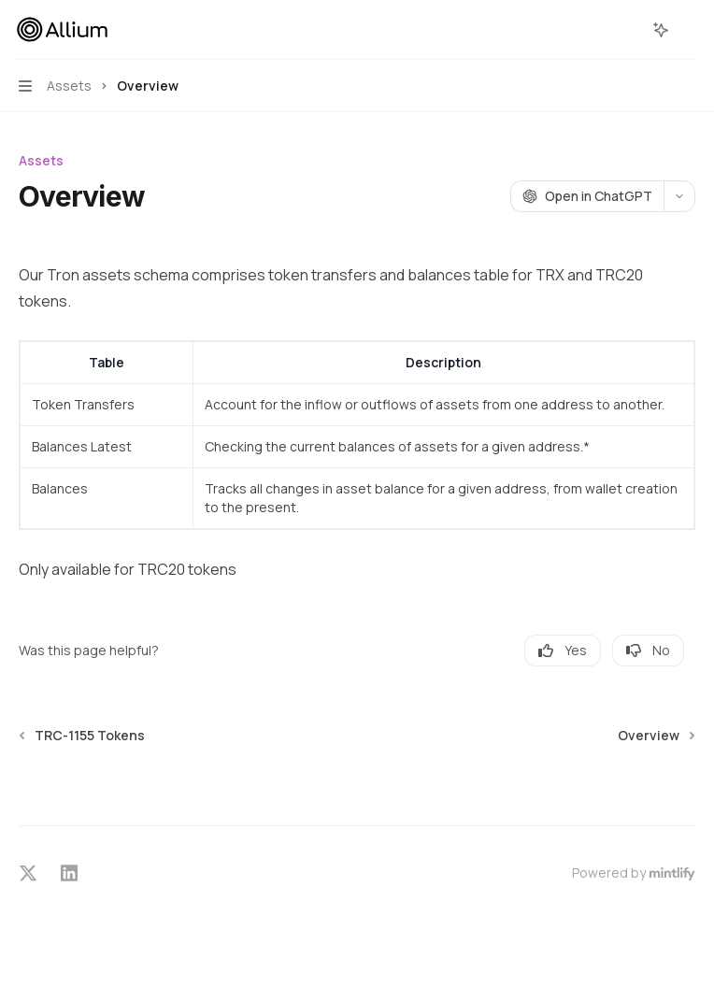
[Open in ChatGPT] (587, 196)
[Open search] (626, 30)
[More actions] (689, 30)
